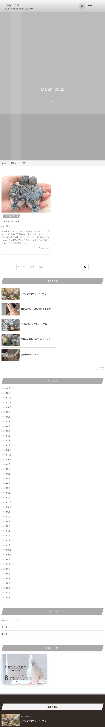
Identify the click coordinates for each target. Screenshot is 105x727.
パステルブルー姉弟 (10, 221)
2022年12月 (6, 519)
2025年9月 (6, 382)
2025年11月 (6, 372)
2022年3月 (6, 553)
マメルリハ (7, 596)
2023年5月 (6, 496)
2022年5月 (6, 543)
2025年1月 (6, 415)
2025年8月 (6, 386)
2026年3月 (6, 358)
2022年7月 (6, 534)
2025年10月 (6, 377)
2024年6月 (6, 443)
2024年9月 (6, 434)
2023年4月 (6, 500)
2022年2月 (6, 557)
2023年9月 (6, 481)
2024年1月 (6, 467)
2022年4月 (6, 548)
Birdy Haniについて (10, 590)
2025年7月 (6, 391)
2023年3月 (6, 505)
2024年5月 (6, 448)
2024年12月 (6, 420)
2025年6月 (6, 396)
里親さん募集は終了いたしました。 (86, 308)
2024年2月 (6, 462)
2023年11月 (6, 472)
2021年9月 (6, 567)
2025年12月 (6, 367)
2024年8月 (6, 439)
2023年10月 (6, 477)
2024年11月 (6, 424)
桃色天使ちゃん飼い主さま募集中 (87, 294)
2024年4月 (6, 453)
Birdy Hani (12, 5)
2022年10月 (6, 524)
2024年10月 (6, 429)
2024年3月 (6, 458)
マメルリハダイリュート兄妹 (34, 309)
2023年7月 (6, 486)
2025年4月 (6, 405)
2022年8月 (6, 529)
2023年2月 (6, 510)
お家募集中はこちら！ (31, 324)
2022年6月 (6, 538)
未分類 (4, 603)
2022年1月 (6, 562)
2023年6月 (6, 491)
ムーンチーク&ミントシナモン (34, 294)
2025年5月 (6, 400)
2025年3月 (6, 410)
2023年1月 (6, 515)
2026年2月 (6, 363)
